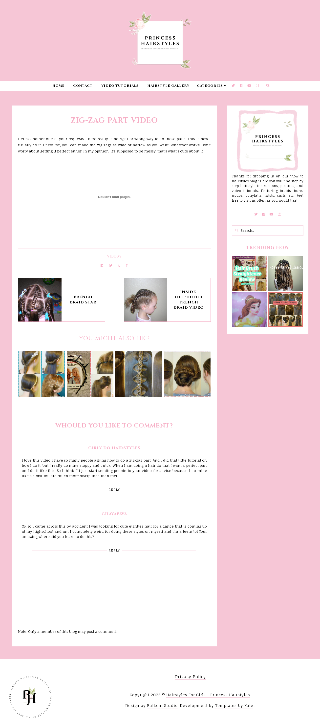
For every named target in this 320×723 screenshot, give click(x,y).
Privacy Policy (190, 676)
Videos (114, 256)
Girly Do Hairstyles (114, 448)
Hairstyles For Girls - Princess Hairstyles (208, 695)
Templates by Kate (234, 705)
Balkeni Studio (162, 705)
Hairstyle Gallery (168, 86)
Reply (114, 489)
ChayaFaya (114, 514)
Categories (210, 86)
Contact (83, 86)
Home (58, 86)
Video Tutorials (120, 86)
